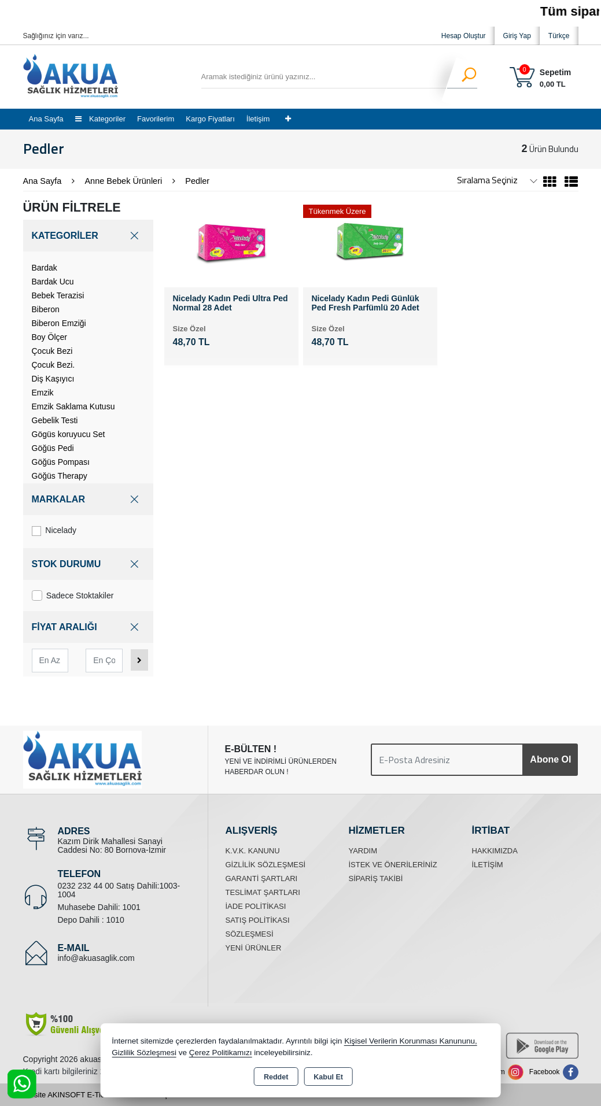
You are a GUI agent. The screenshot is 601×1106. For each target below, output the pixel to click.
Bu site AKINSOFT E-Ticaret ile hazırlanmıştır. (99, 1094)
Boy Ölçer (49, 337)
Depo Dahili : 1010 (91, 919)
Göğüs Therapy (59, 475)
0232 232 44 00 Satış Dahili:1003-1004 (119, 890)
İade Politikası (255, 906)
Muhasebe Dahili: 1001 (99, 907)
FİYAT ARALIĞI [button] (88, 627)
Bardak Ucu (53, 281)
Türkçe (559, 36)
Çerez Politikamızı (220, 1052)
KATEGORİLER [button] (88, 235)
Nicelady (54, 531)
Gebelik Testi (55, 420)
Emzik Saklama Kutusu (73, 406)
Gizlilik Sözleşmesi (265, 864)
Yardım (362, 850)
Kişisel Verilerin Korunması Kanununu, (410, 1041)
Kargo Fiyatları (210, 118)
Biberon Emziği (59, 323)
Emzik (43, 392)
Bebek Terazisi (58, 295)
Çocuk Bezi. (53, 364)
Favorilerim (155, 118)
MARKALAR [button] (88, 499)
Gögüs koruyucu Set (68, 434)
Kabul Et (328, 1077)
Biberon (46, 309)
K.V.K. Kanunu (252, 850)
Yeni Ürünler (253, 948)
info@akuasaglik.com (96, 958)
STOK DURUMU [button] (88, 564)
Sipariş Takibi (375, 878)
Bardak (44, 267)
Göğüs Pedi (53, 448)
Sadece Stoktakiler (73, 595)
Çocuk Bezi (52, 351)
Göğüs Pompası (61, 462)
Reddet (276, 1077)
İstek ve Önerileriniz (392, 864)
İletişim (258, 118)
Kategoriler (100, 118)
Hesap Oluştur (463, 36)
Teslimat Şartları (262, 892)
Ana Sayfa (46, 118)
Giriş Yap (517, 36)
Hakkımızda (494, 850)
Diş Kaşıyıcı (53, 378)
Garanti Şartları (261, 878)
